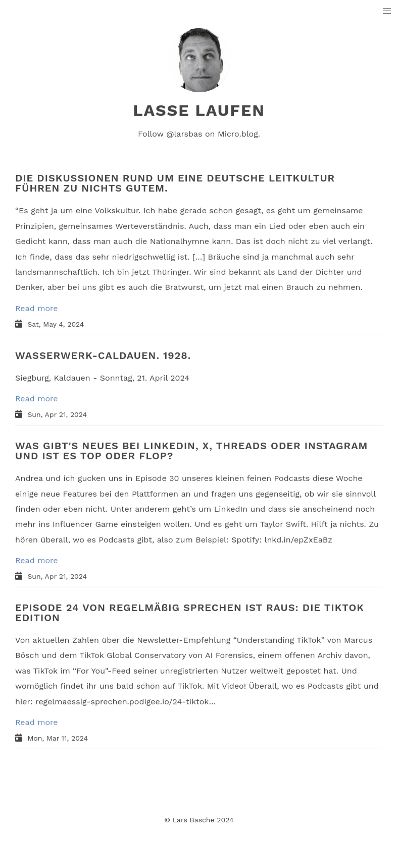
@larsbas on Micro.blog (212, 134)
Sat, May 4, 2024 (55, 324)
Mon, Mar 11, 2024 (57, 738)
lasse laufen (199, 110)
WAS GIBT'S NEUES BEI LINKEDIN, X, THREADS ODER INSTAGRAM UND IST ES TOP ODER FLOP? (191, 451)
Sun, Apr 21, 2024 (57, 414)
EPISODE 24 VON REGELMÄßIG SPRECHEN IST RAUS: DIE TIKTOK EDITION (189, 613)
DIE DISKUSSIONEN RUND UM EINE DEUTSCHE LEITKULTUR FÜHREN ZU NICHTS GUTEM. (175, 183)
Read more (36, 308)
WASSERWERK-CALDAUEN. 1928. (103, 355)
